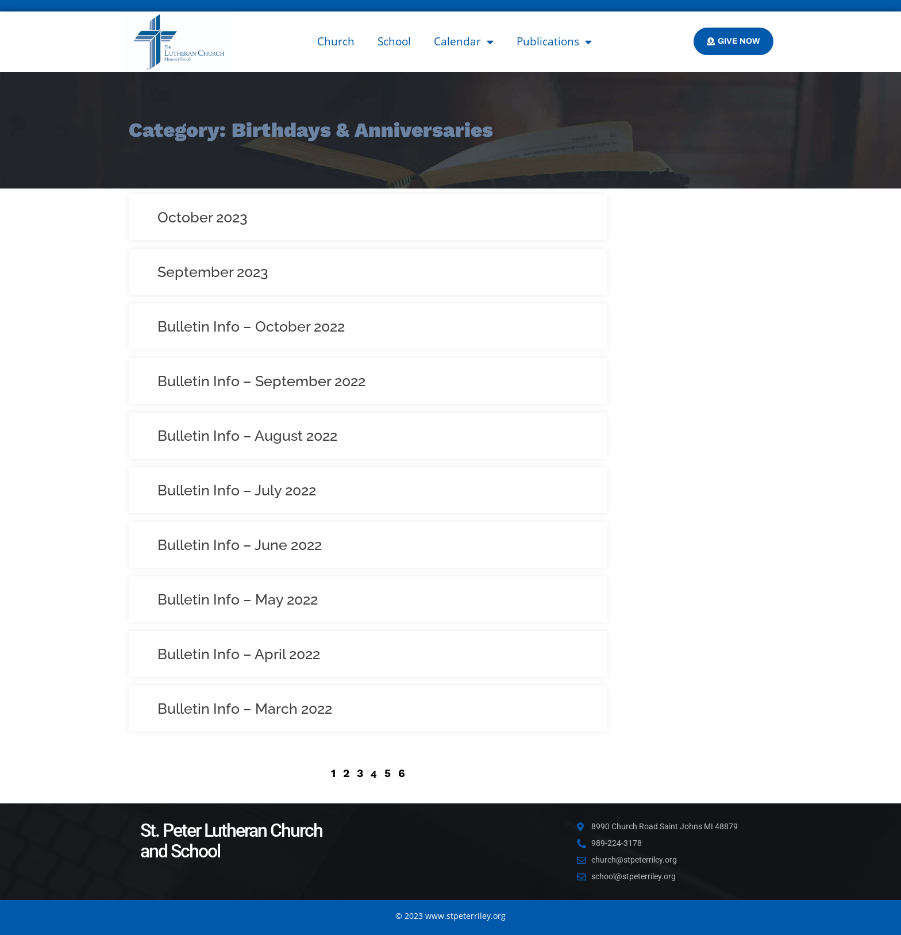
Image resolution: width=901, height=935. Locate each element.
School (394, 41)
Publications (554, 41)
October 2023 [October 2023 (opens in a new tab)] (202, 217)
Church (336, 41)
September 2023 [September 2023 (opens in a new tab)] (212, 271)
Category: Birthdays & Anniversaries (311, 130)
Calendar (464, 41)
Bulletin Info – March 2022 (244, 708)
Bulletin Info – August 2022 (247, 435)
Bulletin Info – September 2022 (261, 381)
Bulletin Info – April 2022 (238, 654)
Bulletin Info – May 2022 (237, 599)
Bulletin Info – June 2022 (239, 544)
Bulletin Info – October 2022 (251, 326)
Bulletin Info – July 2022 (236, 490)
